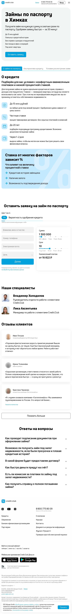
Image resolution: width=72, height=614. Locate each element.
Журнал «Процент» (43, 532)
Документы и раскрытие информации (50, 528)
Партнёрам (6, 528)
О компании (40, 517)
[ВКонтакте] (3, 510)
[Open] (32, 255)
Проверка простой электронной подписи (51, 535)
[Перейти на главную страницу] (8, 2)
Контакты (40, 524)
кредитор (26, 549)
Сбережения (6, 520)
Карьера (39, 520)
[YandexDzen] (15, 510)
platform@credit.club (8, 595)
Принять (63, 607)
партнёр (19, 549)
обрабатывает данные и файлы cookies (27, 604)
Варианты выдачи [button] (8, 586)
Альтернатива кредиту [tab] (33, 69)
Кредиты (5, 517)
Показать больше (36, 416)
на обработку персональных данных (13, 270)
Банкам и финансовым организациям (16, 524)
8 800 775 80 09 (46, 2)
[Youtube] (9, 510)
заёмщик (4, 549)
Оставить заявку (16, 54)
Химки (37, 2)
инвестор (12, 549)
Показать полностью (11, 405)
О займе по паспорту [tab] (12, 69)
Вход (62, 2)
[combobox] (18, 231)
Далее (18, 262)
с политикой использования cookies (23, 610)
